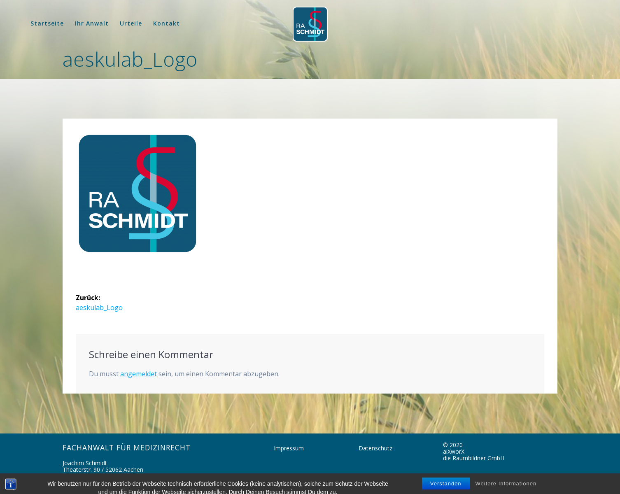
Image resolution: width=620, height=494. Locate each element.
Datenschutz (375, 448)
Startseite (47, 23)
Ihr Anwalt (92, 23)
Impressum (289, 448)
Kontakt (166, 23)
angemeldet (138, 373)
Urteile (131, 23)
